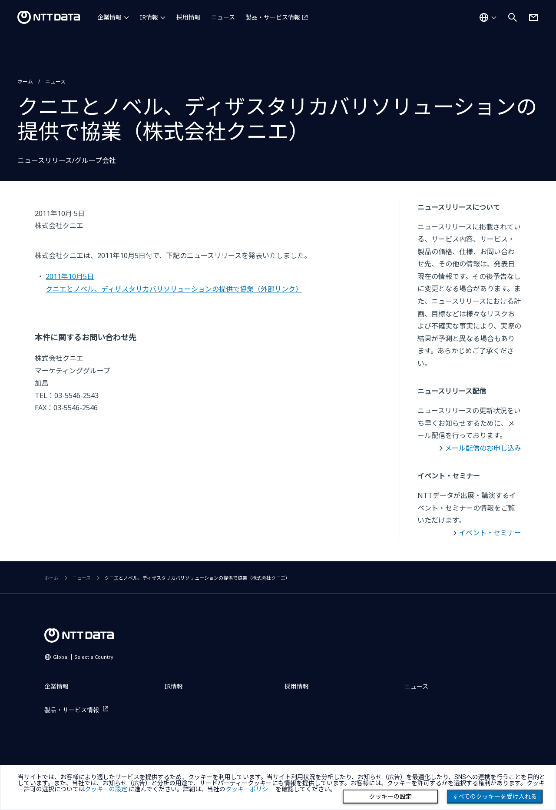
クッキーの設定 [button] (106, 789)
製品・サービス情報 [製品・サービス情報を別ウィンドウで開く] (272, 17)
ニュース (223, 17)
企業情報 (109, 17)
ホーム (25, 81)
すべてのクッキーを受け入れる (495, 796)
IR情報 (149, 17)
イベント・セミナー (490, 533)
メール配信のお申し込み (483, 448)
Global (83, 657)
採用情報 (188, 17)
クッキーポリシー (249, 789)
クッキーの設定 (390, 796)
